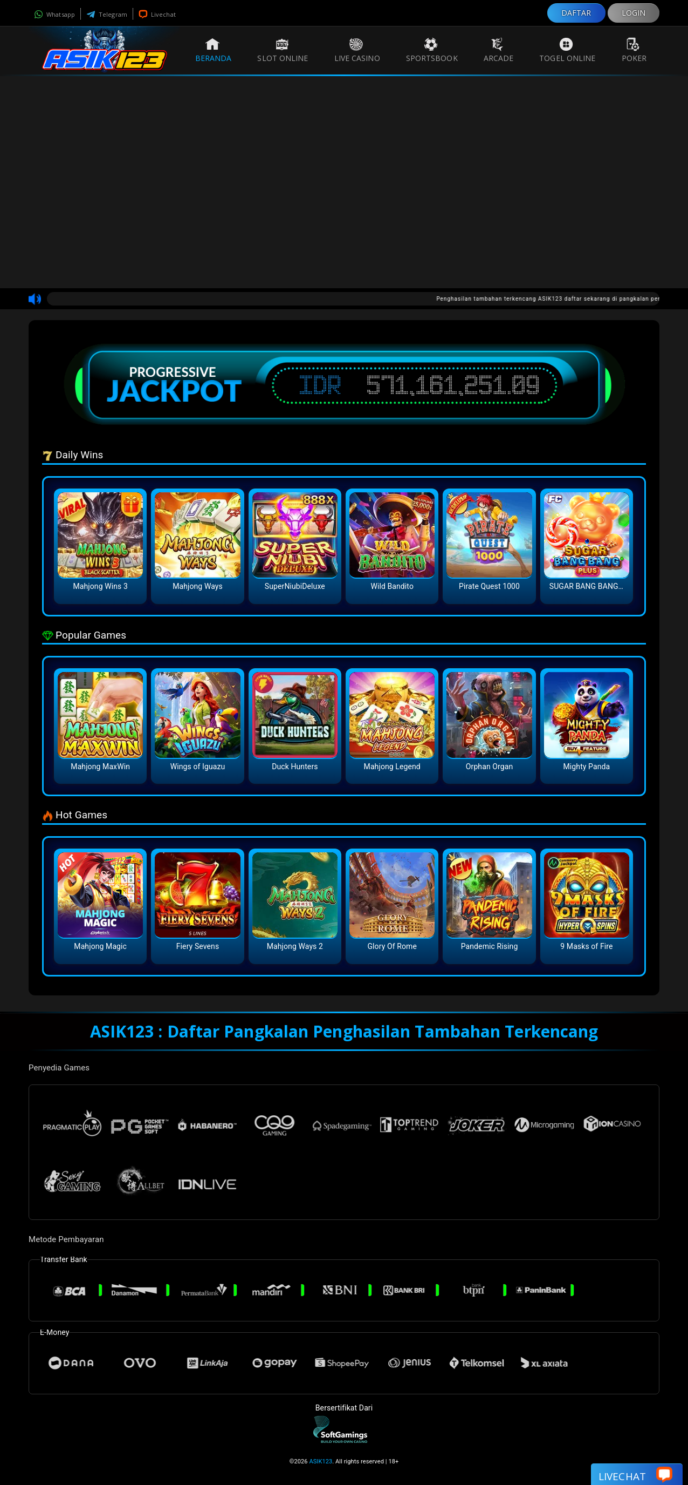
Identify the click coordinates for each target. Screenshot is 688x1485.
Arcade (499, 50)
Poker (634, 50)
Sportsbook (432, 50)
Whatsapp (54, 14)
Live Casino (357, 50)
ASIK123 (320, 1461)
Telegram (106, 14)
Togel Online (567, 50)
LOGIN (634, 13)
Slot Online (282, 50)
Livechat (157, 14)
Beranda (213, 50)
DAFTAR (576, 13)
